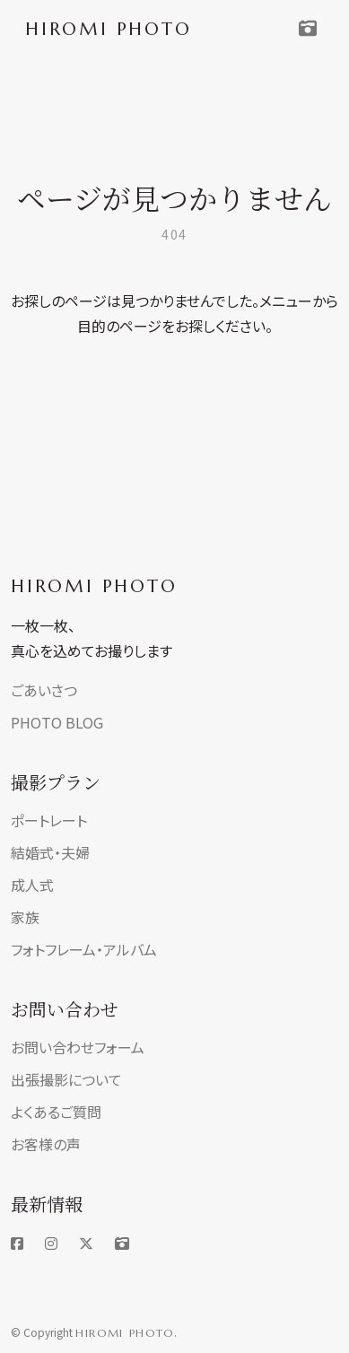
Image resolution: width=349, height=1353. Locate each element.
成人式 (32, 884)
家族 (25, 917)
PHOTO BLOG (57, 722)
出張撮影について (66, 1079)
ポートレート (49, 820)
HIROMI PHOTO (94, 586)
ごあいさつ (44, 690)
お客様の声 (46, 1144)
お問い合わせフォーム (77, 1047)
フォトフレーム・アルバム (84, 949)
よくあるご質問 (56, 1111)
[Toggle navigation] (308, 29)
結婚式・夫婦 (50, 852)
